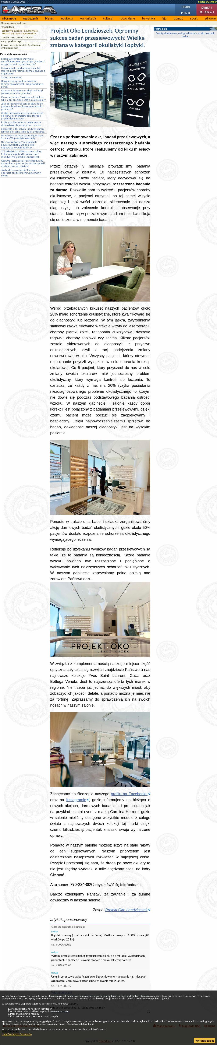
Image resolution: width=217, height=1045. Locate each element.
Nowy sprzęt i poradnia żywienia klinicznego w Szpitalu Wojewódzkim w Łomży (22, 84)
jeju (164, 18)
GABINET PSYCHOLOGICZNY (17, 37)
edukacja (67, 18)
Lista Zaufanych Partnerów (17, 1034)
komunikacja (88, 18)
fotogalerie (127, 18)
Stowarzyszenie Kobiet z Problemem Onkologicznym (20, 46)
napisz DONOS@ (207, 1)
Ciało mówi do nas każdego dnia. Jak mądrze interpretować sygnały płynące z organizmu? (23, 71)
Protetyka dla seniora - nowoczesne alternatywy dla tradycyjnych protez (21, 123)
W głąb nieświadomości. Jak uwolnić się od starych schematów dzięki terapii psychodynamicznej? (22, 116)
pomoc (178, 18)
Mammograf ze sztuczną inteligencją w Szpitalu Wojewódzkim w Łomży (22, 137)
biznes (49, 18)
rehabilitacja (7, 26)
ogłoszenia (30, 18)
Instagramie (76, 800)
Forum (186, 6)
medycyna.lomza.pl (11, 41)
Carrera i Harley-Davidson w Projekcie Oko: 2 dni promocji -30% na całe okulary (23, 98)
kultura (108, 18)
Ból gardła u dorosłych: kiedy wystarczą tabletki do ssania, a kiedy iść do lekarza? (23, 130)
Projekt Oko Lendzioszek (126, 910)
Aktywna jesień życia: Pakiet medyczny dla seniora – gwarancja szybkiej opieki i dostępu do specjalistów (23, 163)
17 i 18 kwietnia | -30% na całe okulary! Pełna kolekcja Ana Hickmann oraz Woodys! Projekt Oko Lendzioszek (21, 154)
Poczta (185, 13)
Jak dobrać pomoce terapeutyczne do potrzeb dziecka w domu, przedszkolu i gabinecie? (22, 106)
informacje (9, 18)
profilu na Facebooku (129, 794)
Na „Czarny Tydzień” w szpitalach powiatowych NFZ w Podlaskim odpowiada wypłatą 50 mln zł (19, 145)
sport (194, 18)
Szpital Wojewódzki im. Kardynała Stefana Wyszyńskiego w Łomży (20, 32)
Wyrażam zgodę (204, 1040)
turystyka (148, 18)
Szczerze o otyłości (11, 77)
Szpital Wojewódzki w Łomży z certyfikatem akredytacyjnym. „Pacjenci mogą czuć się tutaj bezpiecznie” (23, 61)
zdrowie (22, 23)
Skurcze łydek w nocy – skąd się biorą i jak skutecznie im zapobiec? (22, 92)
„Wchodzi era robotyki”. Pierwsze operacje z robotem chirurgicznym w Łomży (21, 173)
